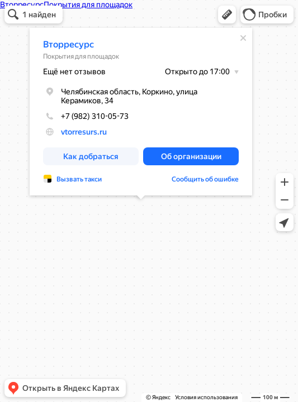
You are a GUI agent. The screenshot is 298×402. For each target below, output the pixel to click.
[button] (227, 14)
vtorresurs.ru (84, 131)
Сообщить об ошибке (205, 179)
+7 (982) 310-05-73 (86, 116)
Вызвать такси (79, 179)
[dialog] (141, 111)
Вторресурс (68, 44)
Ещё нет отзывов (74, 71)
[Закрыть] (243, 38)
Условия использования (206, 397)
